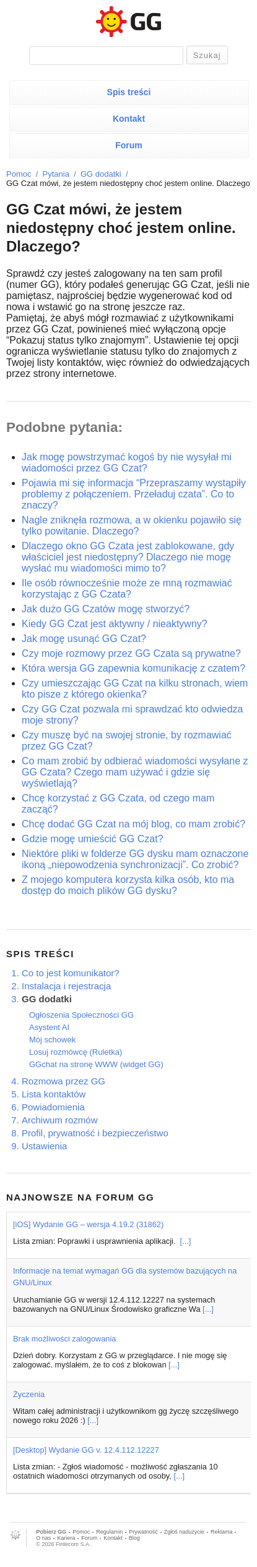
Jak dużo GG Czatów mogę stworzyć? (105, 609)
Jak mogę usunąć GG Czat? (84, 638)
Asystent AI (49, 1027)
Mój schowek (52, 1039)
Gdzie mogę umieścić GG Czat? (92, 839)
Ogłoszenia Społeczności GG (81, 1015)
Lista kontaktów (53, 1094)
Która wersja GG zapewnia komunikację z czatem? (133, 668)
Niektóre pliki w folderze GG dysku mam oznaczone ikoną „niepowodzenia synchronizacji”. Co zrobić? (135, 859)
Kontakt (129, 119)
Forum (128, 145)
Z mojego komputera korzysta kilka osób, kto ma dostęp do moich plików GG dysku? (128, 885)
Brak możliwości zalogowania (64, 1338)
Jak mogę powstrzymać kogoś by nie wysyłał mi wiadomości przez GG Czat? (127, 462)
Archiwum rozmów (60, 1120)
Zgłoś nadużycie (184, 1532)
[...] (185, 1241)
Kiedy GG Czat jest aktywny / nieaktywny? (114, 624)
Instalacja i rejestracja (66, 986)
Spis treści (129, 92)
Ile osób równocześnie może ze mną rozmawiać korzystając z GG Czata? (127, 588)
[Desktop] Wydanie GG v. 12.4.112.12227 (86, 1450)
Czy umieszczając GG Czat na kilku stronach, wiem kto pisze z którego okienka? (135, 688)
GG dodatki (101, 174)
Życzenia (29, 1394)
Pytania (56, 174)
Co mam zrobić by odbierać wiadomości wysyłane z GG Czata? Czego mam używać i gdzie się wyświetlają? (135, 772)
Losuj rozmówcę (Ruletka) (75, 1052)
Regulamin (109, 1532)
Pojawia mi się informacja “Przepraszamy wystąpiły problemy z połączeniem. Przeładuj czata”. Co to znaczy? (134, 494)
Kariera (66, 1538)
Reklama (222, 1532)
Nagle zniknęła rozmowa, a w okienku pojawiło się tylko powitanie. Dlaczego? (132, 525)
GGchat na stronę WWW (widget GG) (96, 1064)
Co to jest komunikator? (71, 973)
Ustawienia (44, 1146)
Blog (134, 1538)
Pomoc (18, 174)
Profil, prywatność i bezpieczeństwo (95, 1133)
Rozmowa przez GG (63, 1081)
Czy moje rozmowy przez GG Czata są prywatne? (131, 653)
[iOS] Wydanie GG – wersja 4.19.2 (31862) (88, 1224)
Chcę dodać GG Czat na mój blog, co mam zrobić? (133, 824)
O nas (43, 1538)
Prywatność (143, 1532)
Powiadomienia (53, 1107)
